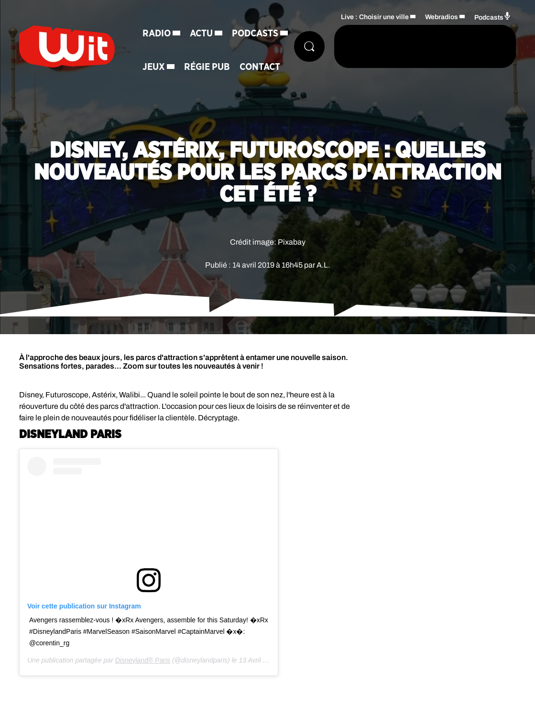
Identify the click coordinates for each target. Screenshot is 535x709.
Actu (201, 33)
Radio (156, 33)
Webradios (441, 17)
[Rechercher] (309, 46)
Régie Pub (207, 67)
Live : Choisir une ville (375, 17)
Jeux (153, 67)
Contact (260, 67)
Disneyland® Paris (142, 660)
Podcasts (255, 33)
